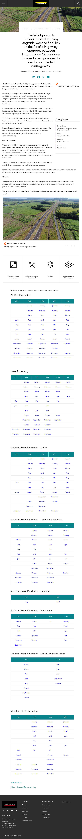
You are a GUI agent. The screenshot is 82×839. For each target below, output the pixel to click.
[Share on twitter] (43, 77)
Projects (24, 805)
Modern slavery (46, 814)
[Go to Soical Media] (3, 811)
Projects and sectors (41, 29)
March (29, 315)
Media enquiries (27, 820)
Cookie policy (46, 817)
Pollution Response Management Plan (23, 787)
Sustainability (46, 805)
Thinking (24, 808)
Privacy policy (46, 808)
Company (25, 811)
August (17, 339)
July (17, 334)
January (29, 306)
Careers (24, 814)
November (16, 353)
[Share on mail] (48, 77)
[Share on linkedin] (34, 77)
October (17, 348)
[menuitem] (26, 29)
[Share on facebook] (38, 77)
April (16, 320)
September (16, 344)
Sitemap (44, 811)
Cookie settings (66, 802)
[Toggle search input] (78, 3)
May (17, 325)
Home (26, 29)
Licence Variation (16, 782)
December (17, 358)
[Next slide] (74, 246)
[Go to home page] (41, 4)
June (17, 329)
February (30, 311)
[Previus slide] (71, 246)
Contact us (25, 817)
